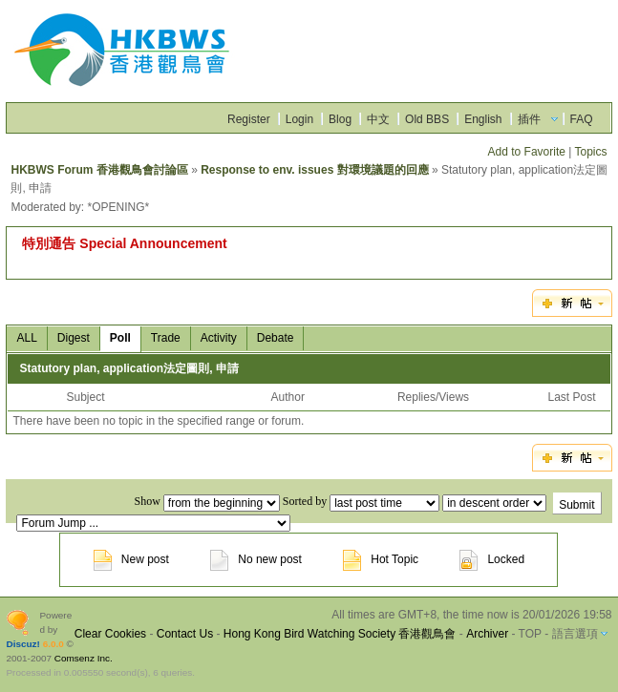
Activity (219, 338)
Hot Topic (380, 559)
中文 (378, 119)
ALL (26, 338)
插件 (529, 119)
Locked (491, 559)
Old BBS (427, 119)
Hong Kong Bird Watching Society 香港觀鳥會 (340, 633)
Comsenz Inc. (83, 658)
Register (248, 119)
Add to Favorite (526, 151)
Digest (73, 338)
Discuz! (22, 644)
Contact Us (185, 633)
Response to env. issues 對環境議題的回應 (315, 170)
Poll (120, 338)
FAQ (581, 119)
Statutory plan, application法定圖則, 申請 (128, 368)
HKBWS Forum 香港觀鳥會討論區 (99, 170)
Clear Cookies (110, 633)
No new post (256, 559)
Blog (340, 119)
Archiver (487, 633)
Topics (591, 151)
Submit (576, 505)
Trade (166, 338)
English (482, 119)
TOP (530, 633)
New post (131, 559)
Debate (275, 338)
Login (299, 119)
